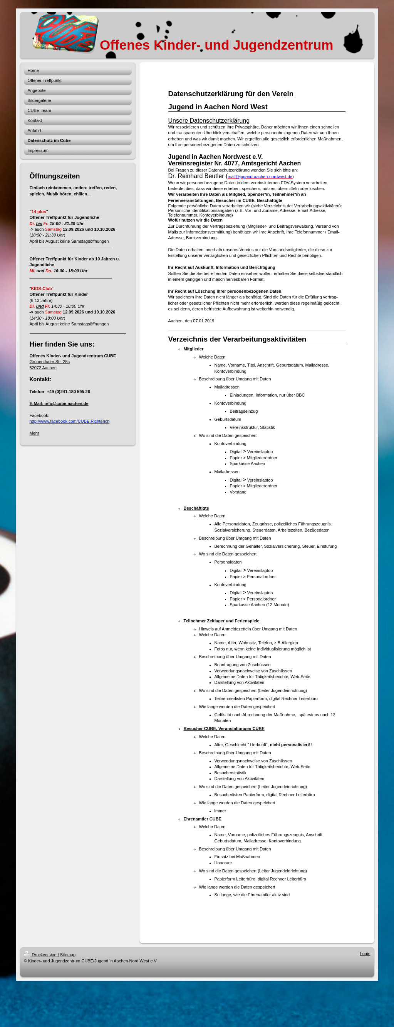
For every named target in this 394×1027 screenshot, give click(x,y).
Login (365, 953)
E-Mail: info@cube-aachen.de (59, 403)
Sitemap (67, 954)
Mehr (34, 433)
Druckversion (41, 954)
